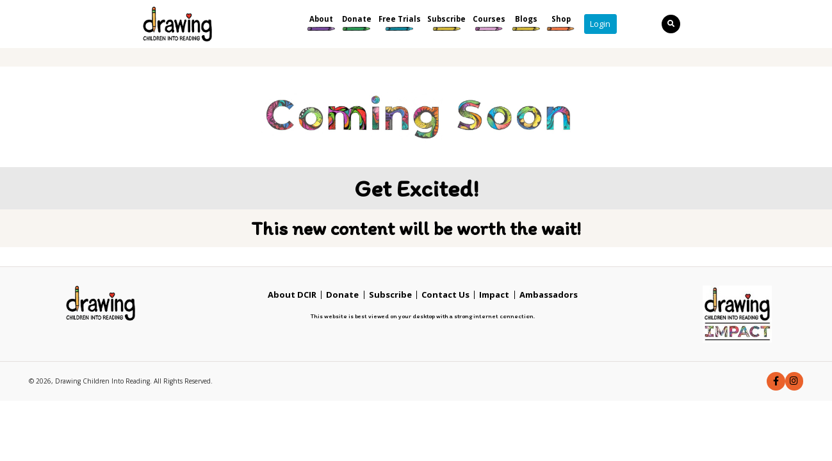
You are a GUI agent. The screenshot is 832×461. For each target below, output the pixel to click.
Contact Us (445, 295)
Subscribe (390, 295)
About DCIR (292, 295)
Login (600, 23)
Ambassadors (548, 295)
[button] (776, 381)
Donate (342, 295)
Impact (494, 295)
